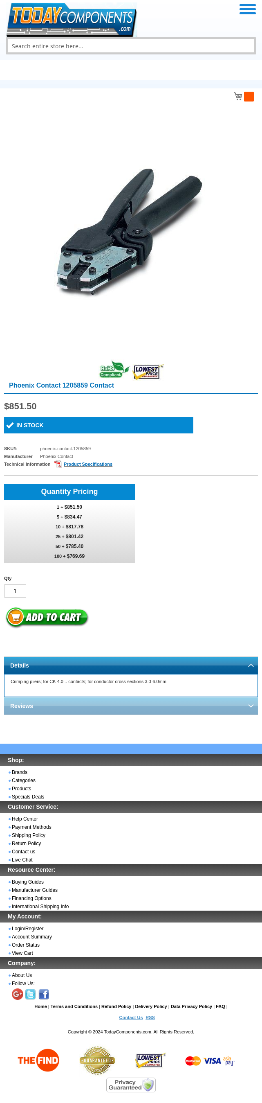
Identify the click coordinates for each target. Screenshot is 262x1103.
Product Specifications (88, 464)
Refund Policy (116, 1006)
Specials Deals (28, 797)
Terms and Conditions (74, 1006)
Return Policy (26, 843)
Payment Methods (32, 827)
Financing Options (32, 898)
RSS (150, 1017)
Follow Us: (23, 983)
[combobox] (131, 45)
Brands (19, 772)
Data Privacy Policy (192, 1006)
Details (19, 665)
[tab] (131, 665)
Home (40, 1006)
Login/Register (27, 929)
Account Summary (32, 937)
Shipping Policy (28, 835)
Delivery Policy (151, 1006)
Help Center (25, 819)
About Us (22, 975)
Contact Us (131, 1017)
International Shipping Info (40, 906)
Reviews (21, 706)
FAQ (220, 1006)
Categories (24, 780)
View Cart (22, 953)
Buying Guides (28, 882)
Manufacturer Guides (35, 890)
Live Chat (22, 860)
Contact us (23, 852)
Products (21, 789)
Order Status (26, 945)
